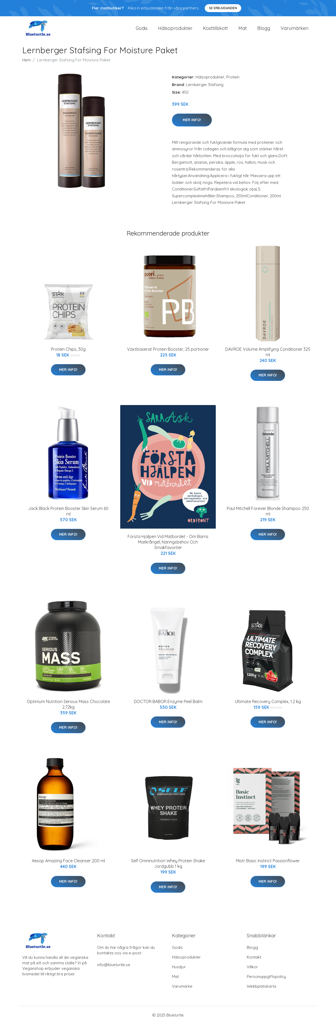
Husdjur (179, 974)
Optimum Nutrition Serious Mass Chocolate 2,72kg (68, 712)
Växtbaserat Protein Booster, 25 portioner (168, 356)
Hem (26, 67)
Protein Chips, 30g (68, 356)
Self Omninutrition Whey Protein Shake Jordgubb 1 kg (168, 871)
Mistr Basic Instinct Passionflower (268, 868)
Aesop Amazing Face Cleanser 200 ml (68, 868)
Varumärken (294, 32)
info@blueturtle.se (113, 972)
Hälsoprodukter (175, 32)
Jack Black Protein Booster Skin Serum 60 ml (68, 519)
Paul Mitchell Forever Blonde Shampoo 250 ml (268, 519)
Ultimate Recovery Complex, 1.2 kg (268, 709)
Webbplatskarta (261, 994)
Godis (142, 32)
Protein (232, 84)
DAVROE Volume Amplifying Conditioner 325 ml (267, 359)
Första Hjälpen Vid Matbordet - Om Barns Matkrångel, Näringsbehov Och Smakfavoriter (168, 550)
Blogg (263, 32)
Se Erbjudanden (223, 8)
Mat (242, 32)
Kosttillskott (215, 32)
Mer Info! (192, 127)
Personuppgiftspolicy (266, 984)
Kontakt (254, 964)
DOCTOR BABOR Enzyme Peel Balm (168, 709)
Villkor (252, 974)
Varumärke (182, 994)
